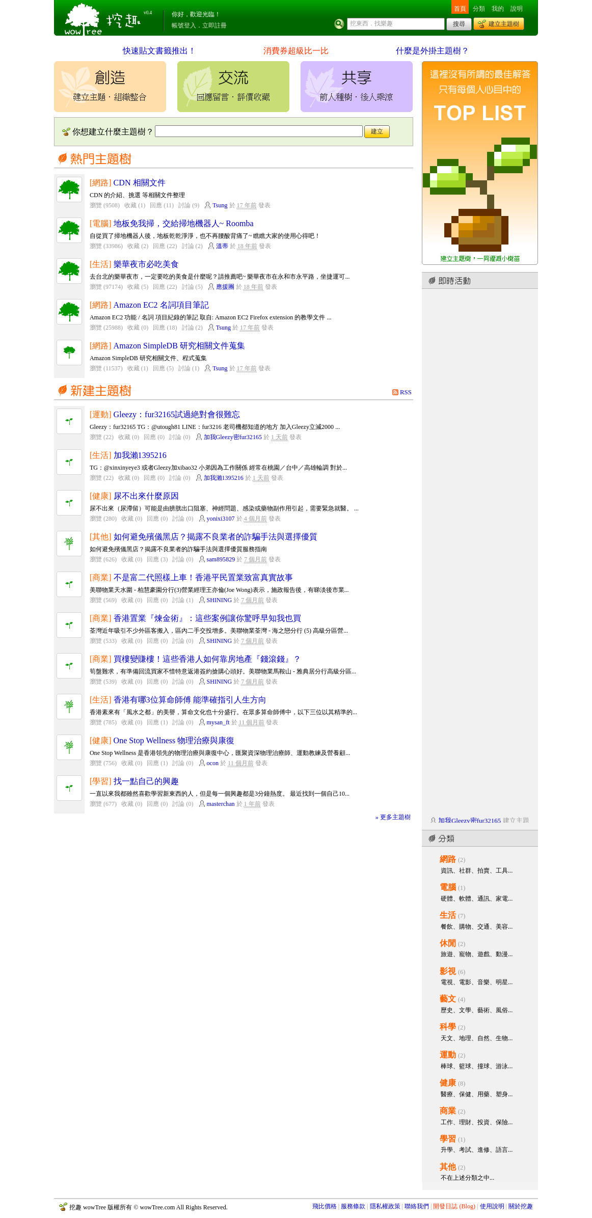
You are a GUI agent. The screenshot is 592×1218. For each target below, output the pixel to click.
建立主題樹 (504, 24)
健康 (448, 1082)
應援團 (225, 286)
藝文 (448, 998)
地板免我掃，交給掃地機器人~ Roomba (184, 223)
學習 (448, 1138)
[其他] (101, 536)
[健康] (101, 496)
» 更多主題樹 (393, 817)
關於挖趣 (520, 1206)
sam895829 (221, 559)
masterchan (221, 803)
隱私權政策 (385, 1206)
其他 (448, 1166)
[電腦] (101, 223)
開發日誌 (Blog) (454, 1206)
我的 (498, 8)
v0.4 (148, 12)
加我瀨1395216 (140, 455)
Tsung (219, 205)
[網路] (101, 182)
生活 (448, 915)
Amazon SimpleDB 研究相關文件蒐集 (179, 345)
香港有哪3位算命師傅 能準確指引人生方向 (190, 699)
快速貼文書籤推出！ (159, 50)
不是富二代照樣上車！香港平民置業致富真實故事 (203, 577)
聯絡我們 (417, 1206)
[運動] (101, 414)
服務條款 (353, 1206)
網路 (448, 859)
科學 (448, 1026)
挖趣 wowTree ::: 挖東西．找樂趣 (104, 18)
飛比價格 (324, 1206)
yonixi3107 (221, 518)
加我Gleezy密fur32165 (233, 437)
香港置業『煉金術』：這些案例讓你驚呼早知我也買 (207, 618)
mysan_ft (218, 722)
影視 (448, 971)
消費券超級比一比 (296, 50)
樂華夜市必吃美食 (146, 264)
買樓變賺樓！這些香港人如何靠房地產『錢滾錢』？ (207, 659)
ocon (213, 763)
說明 (516, 8)
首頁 (460, 8)
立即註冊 (214, 25)
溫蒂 (222, 246)
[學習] (101, 781)
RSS (406, 392)
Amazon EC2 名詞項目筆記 (161, 305)
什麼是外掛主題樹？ (432, 50)
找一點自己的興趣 (146, 781)
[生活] (101, 264)
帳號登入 (184, 25)
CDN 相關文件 (140, 182)
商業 (448, 1110)
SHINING (219, 600)
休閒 (448, 943)
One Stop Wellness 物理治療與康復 (174, 740)
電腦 (448, 887)
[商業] (101, 577)
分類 (479, 8)
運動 (448, 1054)
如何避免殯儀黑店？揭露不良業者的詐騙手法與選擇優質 (215, 536)
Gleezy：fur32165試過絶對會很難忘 (177, 414)
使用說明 (492, 1206)
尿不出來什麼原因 (146, 496)
